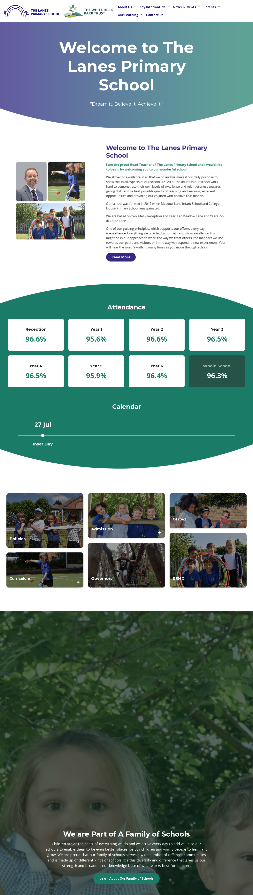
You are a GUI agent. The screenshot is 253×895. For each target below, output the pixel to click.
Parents (210, 7)
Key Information (153, 7)
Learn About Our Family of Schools (126, 878)
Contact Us (154, 15)
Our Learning (128, 15)
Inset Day (43, 444)
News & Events (185, 7)
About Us (125, 7)
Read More (138, 257)
